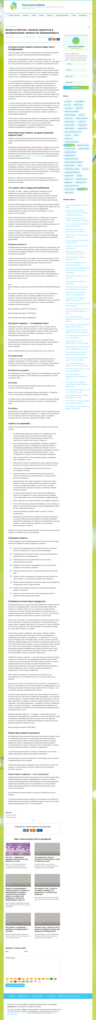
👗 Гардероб (69, 82)
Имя (6, 951)
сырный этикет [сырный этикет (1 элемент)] (69, 175)
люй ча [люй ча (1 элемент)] (76, 135)
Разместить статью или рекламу (70, 996)
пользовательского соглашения (17, 1013)
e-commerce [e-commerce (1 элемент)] (68, 101)
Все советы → (76, 87)
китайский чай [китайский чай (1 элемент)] (82, 125)
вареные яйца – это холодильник (32, 156)
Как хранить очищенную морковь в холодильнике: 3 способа (17, 929)
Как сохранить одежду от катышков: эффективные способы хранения (77, 319)
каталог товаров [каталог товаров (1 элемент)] (69, 125)
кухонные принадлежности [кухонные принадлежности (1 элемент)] (73, 132)
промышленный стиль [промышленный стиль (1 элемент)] (71, 159)
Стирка (74, 15)
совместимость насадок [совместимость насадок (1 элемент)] (72, 169)
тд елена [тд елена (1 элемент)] (79, 175)
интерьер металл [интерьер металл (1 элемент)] (70, 121)
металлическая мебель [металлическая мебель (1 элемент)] (72, 142)
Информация (83, 15)
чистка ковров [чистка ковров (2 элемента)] (82, 189)
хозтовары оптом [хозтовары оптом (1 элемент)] (81, 182)
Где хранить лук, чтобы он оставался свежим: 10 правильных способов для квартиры (46, 891)
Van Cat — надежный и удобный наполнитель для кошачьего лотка (16, 859)
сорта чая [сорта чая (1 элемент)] (85, 169)
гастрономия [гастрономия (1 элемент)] (68, 108)
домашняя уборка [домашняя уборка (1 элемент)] (70, 115)
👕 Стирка (68, 70)
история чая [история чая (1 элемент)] (82, 121)
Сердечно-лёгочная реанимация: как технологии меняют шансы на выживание (78, 270)
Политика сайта (37, 996)
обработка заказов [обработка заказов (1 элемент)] (82, 145)
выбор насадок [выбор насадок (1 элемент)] (78, 105)
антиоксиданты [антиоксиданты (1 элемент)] (79, 101)
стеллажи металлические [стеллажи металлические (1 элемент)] (72, 172)
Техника (41, 15)
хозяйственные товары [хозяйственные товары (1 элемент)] (71, 186)
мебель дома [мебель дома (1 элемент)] (68, 138)
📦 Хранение (69, 76)
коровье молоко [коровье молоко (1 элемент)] (69, 128)
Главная (11, 996)
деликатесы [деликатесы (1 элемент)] (79, 108)
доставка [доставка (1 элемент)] (81, 115)
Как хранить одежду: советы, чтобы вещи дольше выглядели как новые (78, 311)
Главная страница (14, 15)
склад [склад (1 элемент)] (79, 165)
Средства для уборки (62, 15)
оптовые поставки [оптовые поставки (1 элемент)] (70, 148)
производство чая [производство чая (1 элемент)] (70, 155)
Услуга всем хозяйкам (33, 4)
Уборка (34, 15)
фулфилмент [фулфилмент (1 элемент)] (68, 182)
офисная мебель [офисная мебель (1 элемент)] (84, 148)
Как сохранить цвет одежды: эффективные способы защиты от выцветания (77, 384)
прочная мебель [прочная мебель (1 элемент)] (69, 165)
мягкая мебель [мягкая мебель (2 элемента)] (69, 145)
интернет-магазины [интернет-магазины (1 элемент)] (81, 118)
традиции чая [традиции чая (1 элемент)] (69, 179)
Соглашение (50, 996)
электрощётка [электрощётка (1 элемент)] (69, 192)
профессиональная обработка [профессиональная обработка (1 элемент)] (74, 162)
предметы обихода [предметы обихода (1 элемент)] (70, 152)
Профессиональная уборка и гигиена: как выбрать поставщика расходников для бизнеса (77, 213)
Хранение (25, 15)
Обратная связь (23, 996)
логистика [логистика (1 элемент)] (68, 135)
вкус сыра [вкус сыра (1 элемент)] (68, 105)
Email (25, 951)
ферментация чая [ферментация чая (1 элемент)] (81, 179)
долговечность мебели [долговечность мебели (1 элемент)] (71, 111)
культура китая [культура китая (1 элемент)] (82, 128)
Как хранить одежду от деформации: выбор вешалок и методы (76, 376)
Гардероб (50, 15)
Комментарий (10, 958)
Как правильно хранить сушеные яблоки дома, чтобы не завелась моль (47, 859)
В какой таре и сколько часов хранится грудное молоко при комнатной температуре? (47, 929)
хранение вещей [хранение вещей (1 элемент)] (70, 189)
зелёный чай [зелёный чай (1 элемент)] (68, 118)
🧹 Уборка (68, 64)
